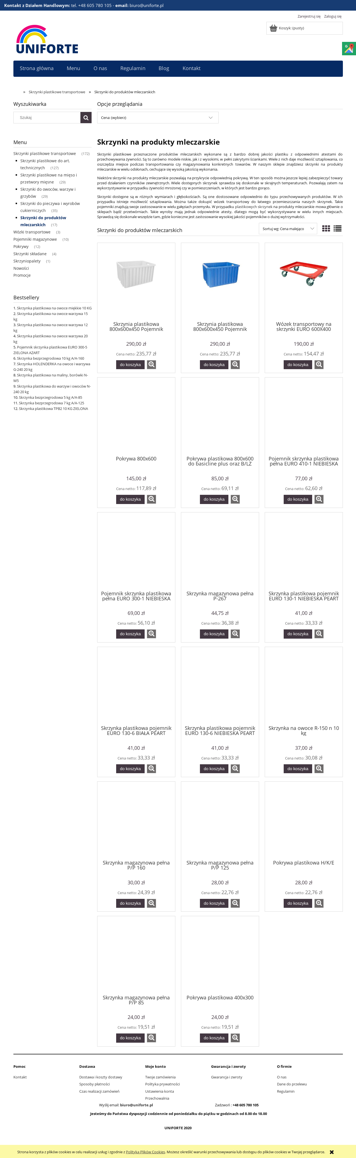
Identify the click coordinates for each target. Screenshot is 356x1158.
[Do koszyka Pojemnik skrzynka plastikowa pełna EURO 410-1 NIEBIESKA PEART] (298, 499)
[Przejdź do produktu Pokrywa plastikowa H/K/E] (304, 820)
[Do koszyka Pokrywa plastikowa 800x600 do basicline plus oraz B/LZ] (214, 499)
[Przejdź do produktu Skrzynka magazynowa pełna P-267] (220, 551)
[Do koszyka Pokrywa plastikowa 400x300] (214, 1038)
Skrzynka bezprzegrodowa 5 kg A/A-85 (50, 397)
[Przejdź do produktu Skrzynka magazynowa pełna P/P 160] (136, 820)
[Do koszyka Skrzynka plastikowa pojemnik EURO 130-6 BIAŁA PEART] (130, 768)
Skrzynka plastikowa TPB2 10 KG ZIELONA (53, 408)
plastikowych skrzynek (254, 206)
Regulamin (286, 1091)
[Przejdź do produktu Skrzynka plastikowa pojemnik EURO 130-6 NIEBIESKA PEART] (220, 685)
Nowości (21, 268)
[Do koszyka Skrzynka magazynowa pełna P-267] (214, 634)
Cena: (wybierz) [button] (113, 117)
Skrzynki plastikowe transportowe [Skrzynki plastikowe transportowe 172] (44, 153)
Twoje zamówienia (160, 1077)
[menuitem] (36, 68)
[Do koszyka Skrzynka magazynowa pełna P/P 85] (130, 1038)
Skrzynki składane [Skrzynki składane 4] (30, 253)
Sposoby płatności (94, 1084)
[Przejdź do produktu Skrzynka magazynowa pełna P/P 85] (136, 955)
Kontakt (20, 1077)
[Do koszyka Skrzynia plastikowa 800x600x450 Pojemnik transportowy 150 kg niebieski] (214, 364)
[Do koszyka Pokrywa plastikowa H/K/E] (298, 903)
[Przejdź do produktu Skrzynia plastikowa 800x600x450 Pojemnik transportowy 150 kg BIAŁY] (136, 281)
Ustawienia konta (159, 1091)
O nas (281, 1077)
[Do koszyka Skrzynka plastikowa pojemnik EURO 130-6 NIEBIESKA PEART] (214, 768)
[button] (151, 364)
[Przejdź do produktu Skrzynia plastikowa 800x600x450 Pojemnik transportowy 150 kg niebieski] (220, 281)
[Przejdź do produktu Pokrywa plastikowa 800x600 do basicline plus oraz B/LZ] (220, 416)
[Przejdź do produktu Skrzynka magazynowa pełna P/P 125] (220, 820)
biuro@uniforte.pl (136, 1104)
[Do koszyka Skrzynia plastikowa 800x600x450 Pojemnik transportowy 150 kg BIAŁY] (130, 364)
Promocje (22, 275)
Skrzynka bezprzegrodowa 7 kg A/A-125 (51, 402)
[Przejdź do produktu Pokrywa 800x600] (136, 416)
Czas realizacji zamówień (99, 1091)
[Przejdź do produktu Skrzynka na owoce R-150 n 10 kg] (304, 685)
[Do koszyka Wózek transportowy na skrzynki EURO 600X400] (298, 364)
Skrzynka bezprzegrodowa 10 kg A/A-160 (50, 358)
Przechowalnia (157, 1098)
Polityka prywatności (162, 1084)
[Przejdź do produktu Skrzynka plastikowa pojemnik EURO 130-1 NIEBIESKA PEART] (304, 551)
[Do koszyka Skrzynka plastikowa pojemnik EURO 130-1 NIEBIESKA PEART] (298, 634)
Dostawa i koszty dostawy (100, 1077)
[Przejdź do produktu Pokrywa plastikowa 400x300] (220, 955)
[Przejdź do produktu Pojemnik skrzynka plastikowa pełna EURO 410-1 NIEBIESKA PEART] (304, 416)
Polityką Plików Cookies (145, 1151)
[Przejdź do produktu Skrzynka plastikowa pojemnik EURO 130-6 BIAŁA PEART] (136, 685)
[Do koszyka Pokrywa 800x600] (130, 499)
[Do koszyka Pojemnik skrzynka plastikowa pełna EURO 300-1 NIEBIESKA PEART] (130, 634)
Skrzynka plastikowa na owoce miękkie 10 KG (54, 308)
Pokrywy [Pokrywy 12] (20, 246)
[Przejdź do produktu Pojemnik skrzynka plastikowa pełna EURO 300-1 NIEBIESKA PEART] (136, 551)
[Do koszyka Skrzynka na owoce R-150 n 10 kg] (298, 768)
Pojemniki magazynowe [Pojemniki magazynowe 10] (35, 239)
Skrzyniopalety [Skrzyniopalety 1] (26, 261)
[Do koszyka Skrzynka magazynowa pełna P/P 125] (214, 903)
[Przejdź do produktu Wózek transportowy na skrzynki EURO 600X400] (304, 281)
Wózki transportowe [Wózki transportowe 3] (32, 232)
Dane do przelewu (292, 1084)
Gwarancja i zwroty (226, 1077)
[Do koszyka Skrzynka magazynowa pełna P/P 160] (130, 903)
